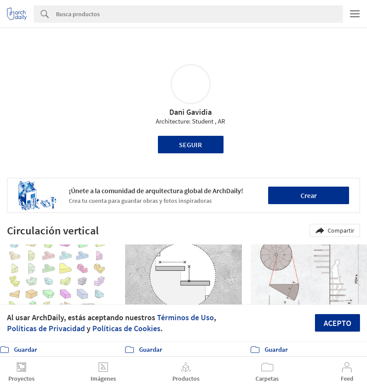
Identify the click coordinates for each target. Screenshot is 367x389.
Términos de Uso (185, 317)
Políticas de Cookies (126, 328)
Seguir (190, 144)
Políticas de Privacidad (46, 328)
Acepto (337, 323)
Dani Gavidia (190, 112)
